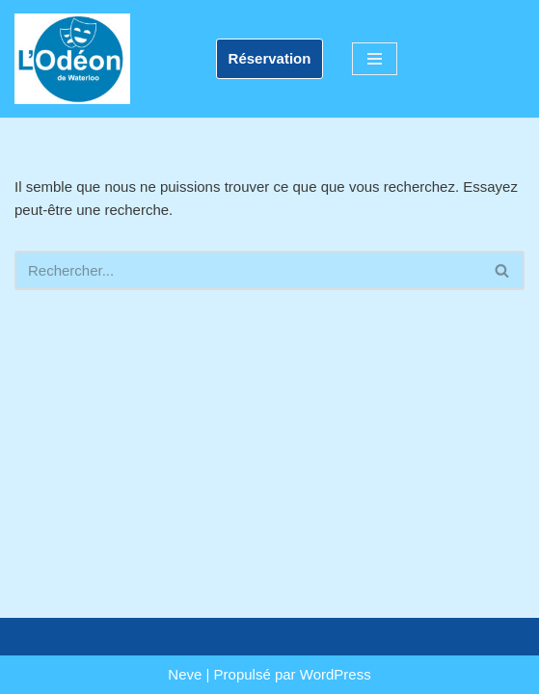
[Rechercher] (247, 270)
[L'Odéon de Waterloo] (72, 58)
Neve (185, 674)
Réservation (270, 58)
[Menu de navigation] (374, 58)
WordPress (335, 674)
